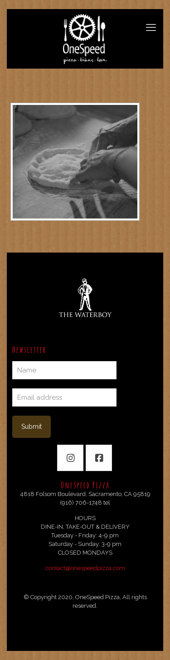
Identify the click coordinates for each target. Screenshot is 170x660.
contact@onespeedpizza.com (85, 568)
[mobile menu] (151, 27)
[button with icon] (70, 458)
